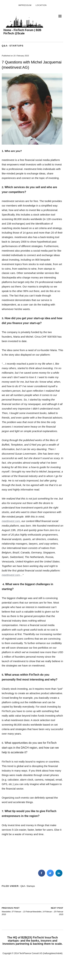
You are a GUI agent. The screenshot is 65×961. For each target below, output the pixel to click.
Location (41, 5)
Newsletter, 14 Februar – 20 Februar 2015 (48, 911)
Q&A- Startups (12, 45)
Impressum (25, 5)
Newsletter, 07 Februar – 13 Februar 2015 (17, 911)
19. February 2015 (21, 56)
